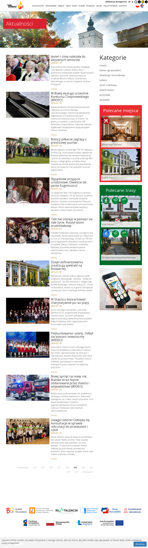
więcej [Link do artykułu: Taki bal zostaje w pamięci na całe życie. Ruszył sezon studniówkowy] (54, 257)
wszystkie (105, 99)
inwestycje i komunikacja (112, 75)
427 (59, 467)
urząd (99, 6)
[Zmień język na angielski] (142, 6)
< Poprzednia (22, 467)
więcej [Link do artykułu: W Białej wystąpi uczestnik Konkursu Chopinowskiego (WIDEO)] (54, 134)
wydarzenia (51, 6)
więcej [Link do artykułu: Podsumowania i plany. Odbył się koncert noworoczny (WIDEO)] (54, 371)
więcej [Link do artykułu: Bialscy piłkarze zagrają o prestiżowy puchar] (54, 174)
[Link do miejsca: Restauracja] (120, 131)
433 (76, 471)
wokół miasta (107, 90)
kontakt (123, 6)
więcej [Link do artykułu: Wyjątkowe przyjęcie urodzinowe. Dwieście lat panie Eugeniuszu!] (54, 214)
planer (81, 6)
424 (35, 467)
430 (83, 467)
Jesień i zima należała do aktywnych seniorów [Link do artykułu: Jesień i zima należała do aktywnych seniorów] (68, 58)
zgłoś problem (110, 6)
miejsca (61, 6)
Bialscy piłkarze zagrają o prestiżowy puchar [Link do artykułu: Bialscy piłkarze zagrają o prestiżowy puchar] (68, 141)
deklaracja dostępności (116, 1)
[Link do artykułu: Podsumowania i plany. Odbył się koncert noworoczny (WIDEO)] (27, 345)
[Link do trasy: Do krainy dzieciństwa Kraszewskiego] (120, 244)
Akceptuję (140, 544)
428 (67, 467)
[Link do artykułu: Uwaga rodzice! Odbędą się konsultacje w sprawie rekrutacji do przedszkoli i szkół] (27, 431)
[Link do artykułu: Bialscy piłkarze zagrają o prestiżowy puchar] (27, 151)
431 (91, 467)
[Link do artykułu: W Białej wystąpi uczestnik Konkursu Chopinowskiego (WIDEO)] (27, 105)
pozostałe (105, 94)
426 (51, 467)
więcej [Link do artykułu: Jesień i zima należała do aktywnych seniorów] (54, 88)
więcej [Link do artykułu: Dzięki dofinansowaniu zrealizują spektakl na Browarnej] (54, 294)
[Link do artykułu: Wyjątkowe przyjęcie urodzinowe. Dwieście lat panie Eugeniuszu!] (27, 190)
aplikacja (90, 6)
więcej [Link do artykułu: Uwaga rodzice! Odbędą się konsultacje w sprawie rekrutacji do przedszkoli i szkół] (54, 458)
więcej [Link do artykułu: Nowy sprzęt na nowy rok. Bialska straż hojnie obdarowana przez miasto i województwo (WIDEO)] (54, 415)
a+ (129, 1)
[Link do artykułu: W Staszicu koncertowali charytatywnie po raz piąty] (27, 311)
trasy (68, 6)
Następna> (88, 471)
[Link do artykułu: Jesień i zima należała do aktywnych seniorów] (27, 68)
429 (75, 467)
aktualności (38, 6)
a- (133, 1)
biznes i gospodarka (110, 70)
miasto (103, 65)
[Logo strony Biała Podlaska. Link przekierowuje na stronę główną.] (15, 5)
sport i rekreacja (108, 85)
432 (68, 471)
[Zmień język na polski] (137, 6)
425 (43, 467)
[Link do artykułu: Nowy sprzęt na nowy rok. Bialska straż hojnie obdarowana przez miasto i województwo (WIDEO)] (27, 388)
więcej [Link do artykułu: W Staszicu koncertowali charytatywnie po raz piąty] (54, 328)
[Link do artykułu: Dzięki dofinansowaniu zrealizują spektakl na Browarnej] (27, 273)
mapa (74, 6)
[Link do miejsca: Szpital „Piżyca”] (120, 165)
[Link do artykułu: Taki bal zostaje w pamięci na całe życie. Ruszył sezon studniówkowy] (27, 230)
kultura (103, 80)
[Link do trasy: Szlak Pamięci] (120, 211)
